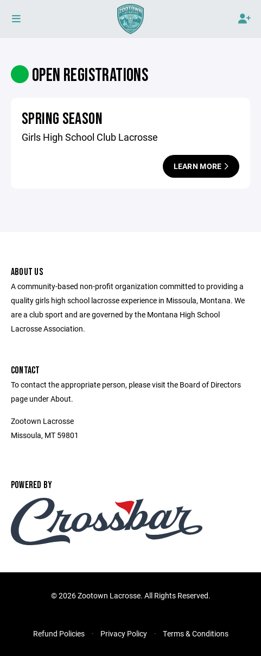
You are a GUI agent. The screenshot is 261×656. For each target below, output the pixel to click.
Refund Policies (59, 633)
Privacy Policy (123, 633)
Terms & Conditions (195, 633)
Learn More (201, 166)
